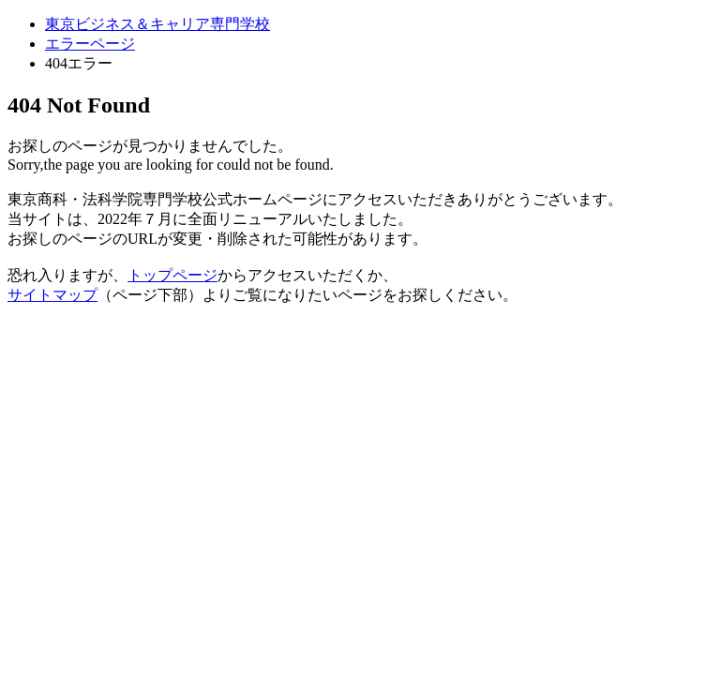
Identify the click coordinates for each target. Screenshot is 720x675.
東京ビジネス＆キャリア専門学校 (157, 24)
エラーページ (90, 44)
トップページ (173, 275)
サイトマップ (53, 295)
